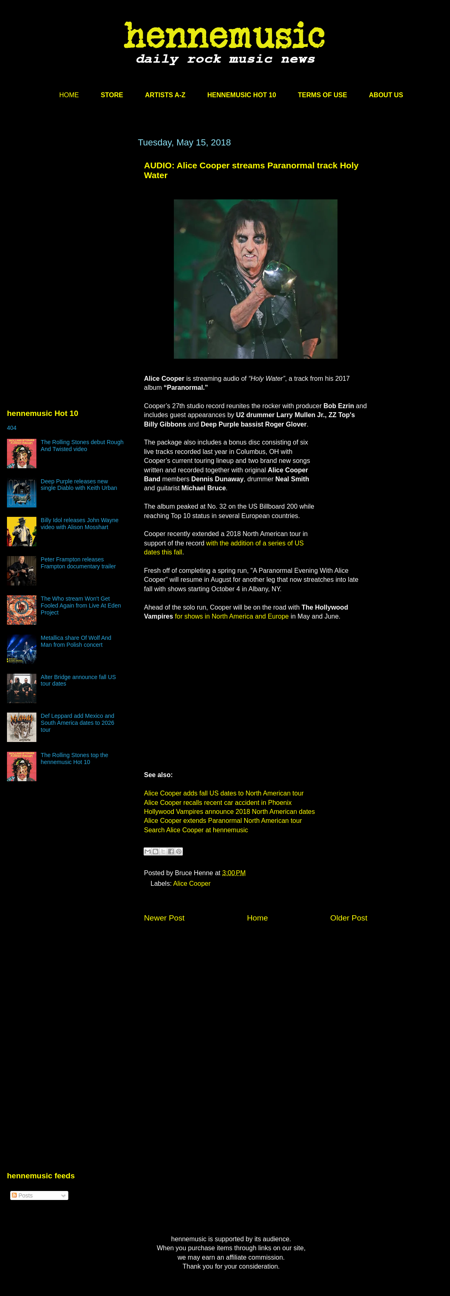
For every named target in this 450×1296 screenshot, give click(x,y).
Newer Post (164, 918)
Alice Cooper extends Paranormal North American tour (223, 820)
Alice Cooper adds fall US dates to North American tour (224, 793)
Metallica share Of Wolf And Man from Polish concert (76, 641)
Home (257, 918)
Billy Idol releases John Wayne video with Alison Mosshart (80, 523)
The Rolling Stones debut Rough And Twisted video (82, 445)
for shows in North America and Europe (232, 616)
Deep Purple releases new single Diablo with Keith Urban (79, 485)
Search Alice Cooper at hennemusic (196, 830)
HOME (69, 95)
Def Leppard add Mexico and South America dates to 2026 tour (78, 723)
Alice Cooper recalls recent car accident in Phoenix (218, 802)
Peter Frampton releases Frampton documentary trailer (78, 563)
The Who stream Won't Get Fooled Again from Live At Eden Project (81, 605)
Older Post (348, 918)
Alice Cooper (192, 883)
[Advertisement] (68, 215)
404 (11, 428)
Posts (22, 1195)
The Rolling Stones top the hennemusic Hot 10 (74, 758)
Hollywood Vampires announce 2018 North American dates (229, 811)
